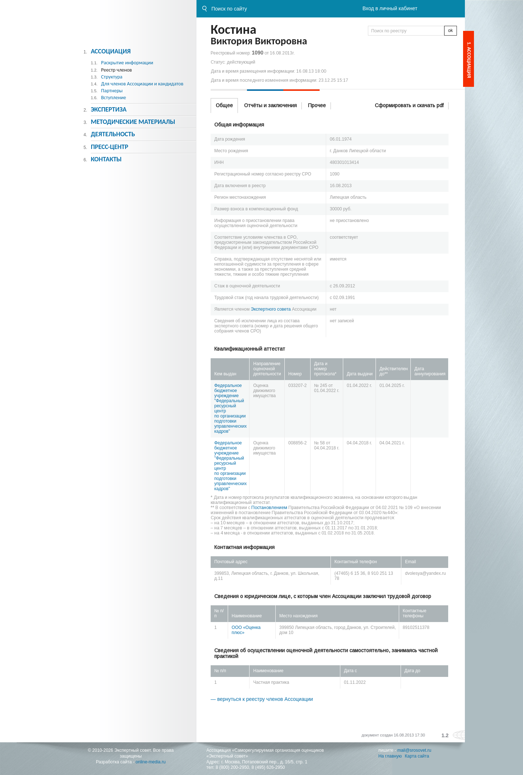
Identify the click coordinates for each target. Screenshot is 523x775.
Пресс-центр (109, 147)
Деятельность (113, 134)
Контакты (106, 159)
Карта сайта (417, 756)
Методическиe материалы (133, 122)
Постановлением (269, 507)
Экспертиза (109, 109)
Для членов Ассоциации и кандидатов (142, 84)
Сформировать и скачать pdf (409, 105)
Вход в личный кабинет (389, 8)
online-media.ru (150, 761)
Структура (111, 77)
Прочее (317, 105)
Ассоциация (111, 51)
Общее (224, 105)
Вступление (113, 97)
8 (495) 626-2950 (268, 767)
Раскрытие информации (127, 63)
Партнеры (111, 91)
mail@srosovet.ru (414, 750)
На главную (390, 756)
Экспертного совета (271, 309)
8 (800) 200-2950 (232, 767)
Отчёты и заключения (270, 105)
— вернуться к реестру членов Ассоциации (262, 699)
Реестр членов (116, 70)
